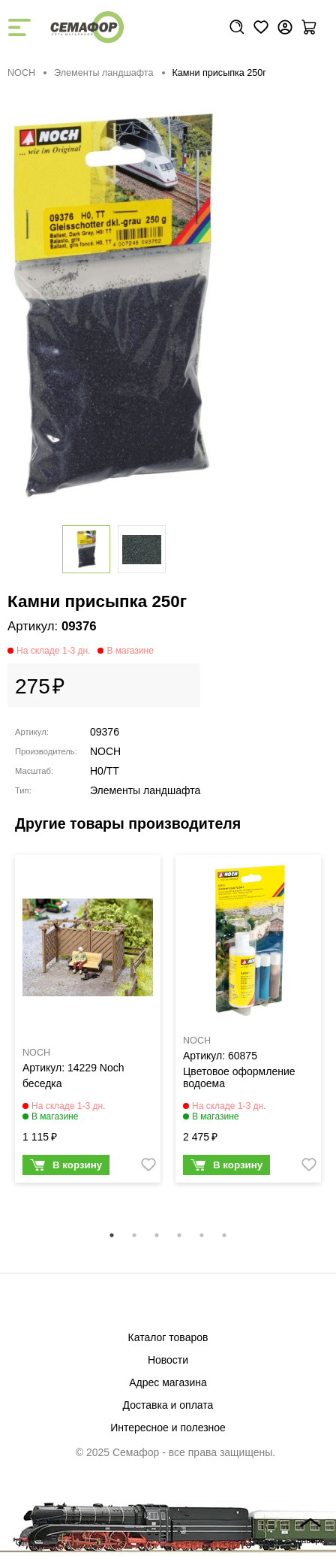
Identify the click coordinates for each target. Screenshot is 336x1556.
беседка (42, 1083)
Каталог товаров (168, 1337)
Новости (168, 1360)
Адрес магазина (168, 1382)
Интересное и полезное (168, 1428)
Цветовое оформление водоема (239, 1077)
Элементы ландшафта (103, 73)
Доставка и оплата (168, 1405)
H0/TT (104, 771)
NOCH (21, 73)
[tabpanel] (87, 1022)
